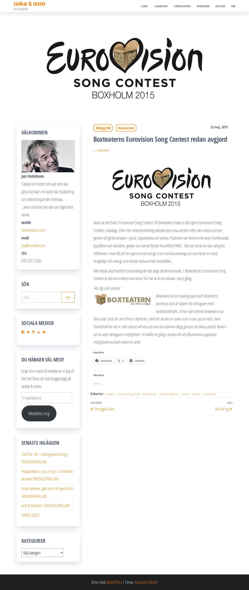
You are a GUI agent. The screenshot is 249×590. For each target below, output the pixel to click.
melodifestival (209, 394)
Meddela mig (39, 413)
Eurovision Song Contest (129, 394)
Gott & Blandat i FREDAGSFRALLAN (45, 505)
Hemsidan (203, 6)
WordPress (114, 582)
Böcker (220, 6)
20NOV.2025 (30, 515)
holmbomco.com (33, 230)
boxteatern (110, 394)
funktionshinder (149, 394)
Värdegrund (182, 6)
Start (145, 6)
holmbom (185, 394)
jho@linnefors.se (33, 245)
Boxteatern (126, 128)
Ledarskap (162, 6)
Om (233, 6)
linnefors (196, 394)
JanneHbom (103, 150)
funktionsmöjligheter (168, 394)
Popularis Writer (146, 582)
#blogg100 (103, 128)
